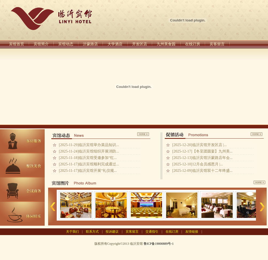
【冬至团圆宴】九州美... (212, 151)
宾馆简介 (41, 44)
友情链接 (191, 231)
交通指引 (152, 231)
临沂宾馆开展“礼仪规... (98, 171)
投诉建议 (112, 231)
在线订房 (192, 44)
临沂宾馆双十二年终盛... (212, 171)
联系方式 (92, 231)
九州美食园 (166, 44)
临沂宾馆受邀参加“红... (98, 158)
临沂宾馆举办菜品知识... (99, 145)
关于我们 (72, 231)
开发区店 (139, 44)
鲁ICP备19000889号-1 (159, 244)
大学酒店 (115, 44)
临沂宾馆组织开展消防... (99, 151)
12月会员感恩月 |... (207, 164)
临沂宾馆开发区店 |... (209, 145)
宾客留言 (217, 44)
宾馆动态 (65, 44)
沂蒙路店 (90, 44)
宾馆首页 (16, 44)
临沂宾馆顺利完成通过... (99, 164)
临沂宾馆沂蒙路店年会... (212, 158)
